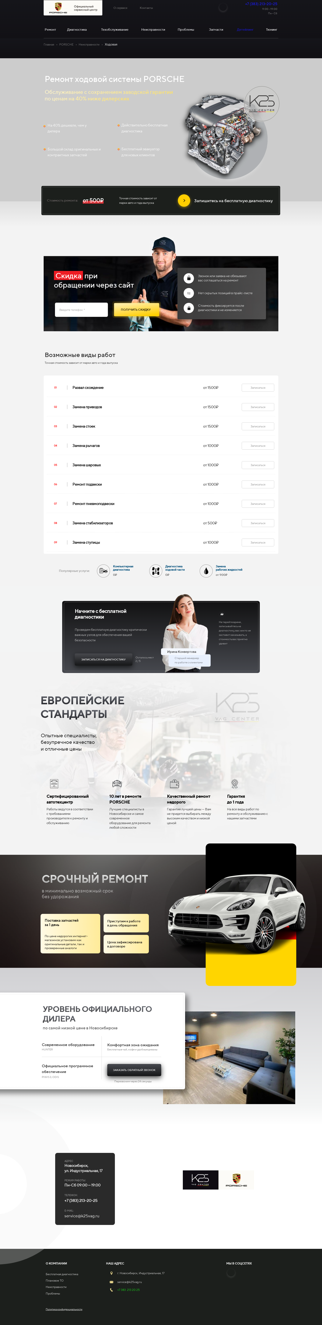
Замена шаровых (86, 465)
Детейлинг (245, 29)
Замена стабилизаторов (92, 523)
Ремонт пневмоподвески (93, 504)
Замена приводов (87, 407)
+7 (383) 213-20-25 (261, 4)
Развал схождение (88, 387)
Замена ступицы (86, 542)
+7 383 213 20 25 (128, 1289)
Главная (49, 44)
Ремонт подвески (87, 484)
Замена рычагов (86, 445)
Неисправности (89, 44)
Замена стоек (83, 426)
